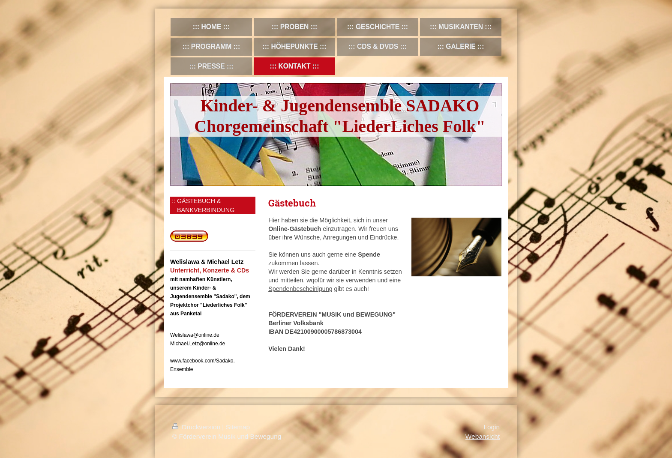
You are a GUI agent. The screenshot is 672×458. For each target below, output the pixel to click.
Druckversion (197, 427)
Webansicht (482, 436)
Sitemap (238, 427)
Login (491, 427)
